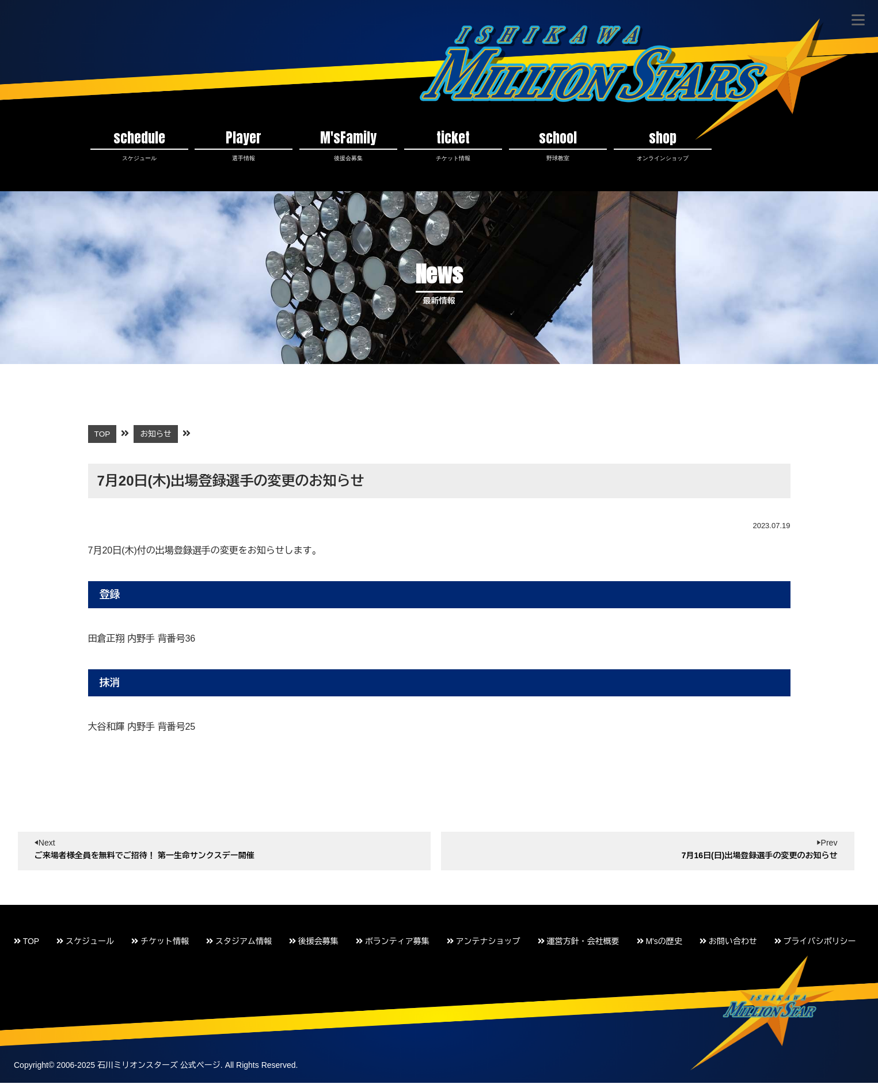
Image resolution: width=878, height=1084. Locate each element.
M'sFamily (348, 145)
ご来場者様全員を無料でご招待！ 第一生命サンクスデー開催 (144, 856)
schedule (139, 145)
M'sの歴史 (659, 942)
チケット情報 (160, 942)
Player (243, 145)
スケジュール (85, 942)
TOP (26, 942)
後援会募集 (314, 942)
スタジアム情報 (239, 942)
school (558, 145)
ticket (453, 145)
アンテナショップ (483, 942)
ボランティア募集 (393, 942)
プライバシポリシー (815, 942)
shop (663, 145)
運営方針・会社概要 (578, 942)
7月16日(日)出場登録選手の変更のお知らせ (760, 856)
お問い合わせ (728, 942)
